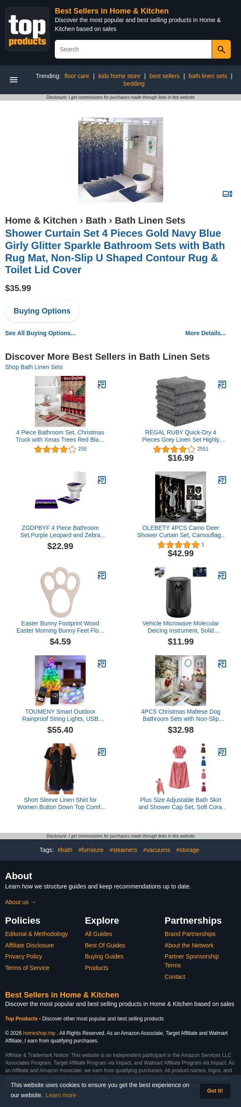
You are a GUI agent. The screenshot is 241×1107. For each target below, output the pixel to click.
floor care (77, 76)
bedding (134, 83)
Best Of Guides (105, 945)
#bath (64, 849)
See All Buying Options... (40, 333)
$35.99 (18, 288)
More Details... (205, 333)
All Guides (98, 933)
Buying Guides (104, 956)
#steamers (123, 849)
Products (96, 967)
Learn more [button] (60, 1095)
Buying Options (42, 311)
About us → (20, 902)
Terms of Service (27, 967)
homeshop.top (39, 1033)
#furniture (90, 849)
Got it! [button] (215, 1091)
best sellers (165, 76)
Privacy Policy (23, 956)
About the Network (188, 945)
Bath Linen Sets (150, 220)
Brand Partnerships (189, 933)
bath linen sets (208, 76)
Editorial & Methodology (36, 933)
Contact (174, 976)
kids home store (119, 76)
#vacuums (156, 849)
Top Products (22, 1019)
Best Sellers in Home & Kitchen (112, 11)
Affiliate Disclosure (29, 945)
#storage (187, 849)
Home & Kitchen (41, 220)
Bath (95, 220)
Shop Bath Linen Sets (33, 367)
